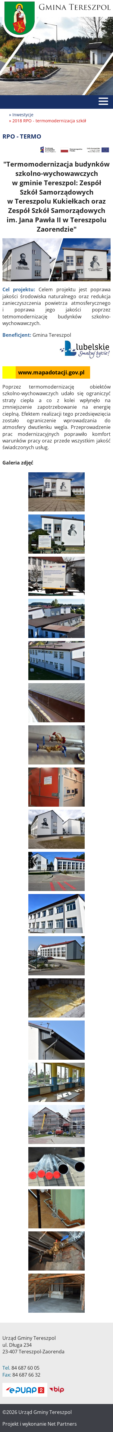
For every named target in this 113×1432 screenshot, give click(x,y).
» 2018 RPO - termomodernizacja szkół (47, 121)
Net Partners (62, 1424)
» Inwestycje (21, 114)
